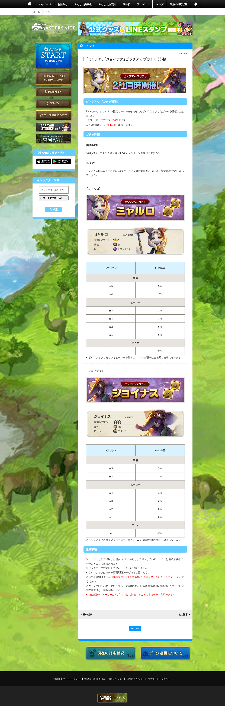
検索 (55, 209)
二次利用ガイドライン (135, 678)
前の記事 (87, 614)
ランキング (143, 4)
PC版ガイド (53, 91)
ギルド (126, 4)
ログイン (53, 103)
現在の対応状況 (178, 4)
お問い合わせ (153, 678)
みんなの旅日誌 (107, 4)
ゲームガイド (53, 139)
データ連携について (53, 115)
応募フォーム (167, 678)
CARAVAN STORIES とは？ (53, 127)
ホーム (36, 11)
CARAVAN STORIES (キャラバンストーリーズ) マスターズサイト (53, 28)
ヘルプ (159, 4)
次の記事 (183, 614)
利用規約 (56, 678)
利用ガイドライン (116, 678)
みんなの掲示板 (83, 4)
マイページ (44, 4)
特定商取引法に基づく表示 (94, 678)
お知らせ (63, 4)
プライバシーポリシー (72, 678)
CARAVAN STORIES (112, 697)
